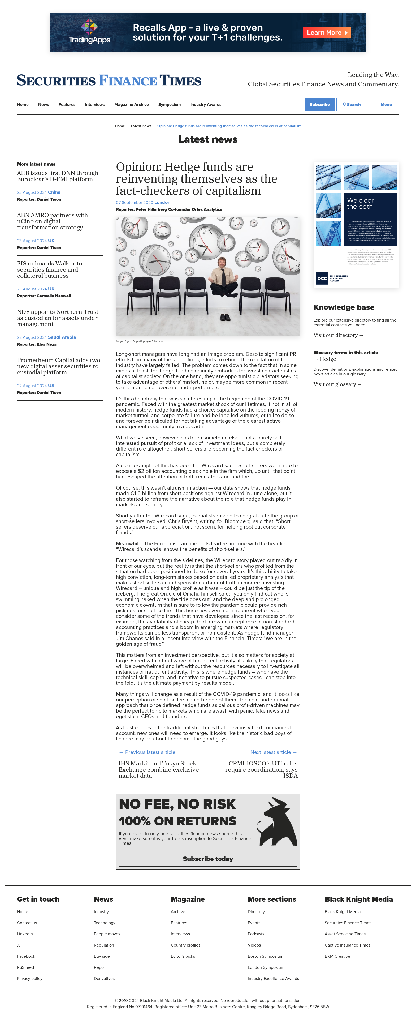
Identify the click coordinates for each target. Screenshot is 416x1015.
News (43, 104)
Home (120, 126)
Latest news (141, 126)
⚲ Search (352, 104)
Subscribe (320, 104)
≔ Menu (383, 104)
